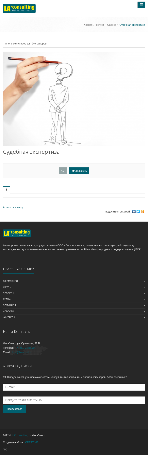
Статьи (7, 299)
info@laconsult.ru (22, 352)
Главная (87, 24)
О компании (10, 281)
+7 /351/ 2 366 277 (26, 347)
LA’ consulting (20, 435)
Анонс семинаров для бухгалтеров (25, 43)
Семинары (9, 305)
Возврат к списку (13, 207)
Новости (8, 311)
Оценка (111, 24)
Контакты (9, 317)
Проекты (8, 293)
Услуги (100, 24)
